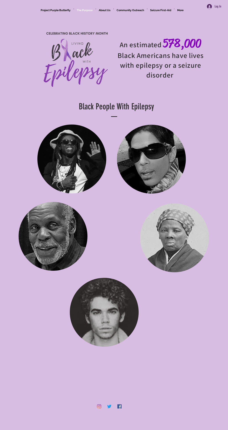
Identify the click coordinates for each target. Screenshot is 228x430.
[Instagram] (99, 406)
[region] (72, 167)
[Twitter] (109, 406)
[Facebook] (119, 406)
